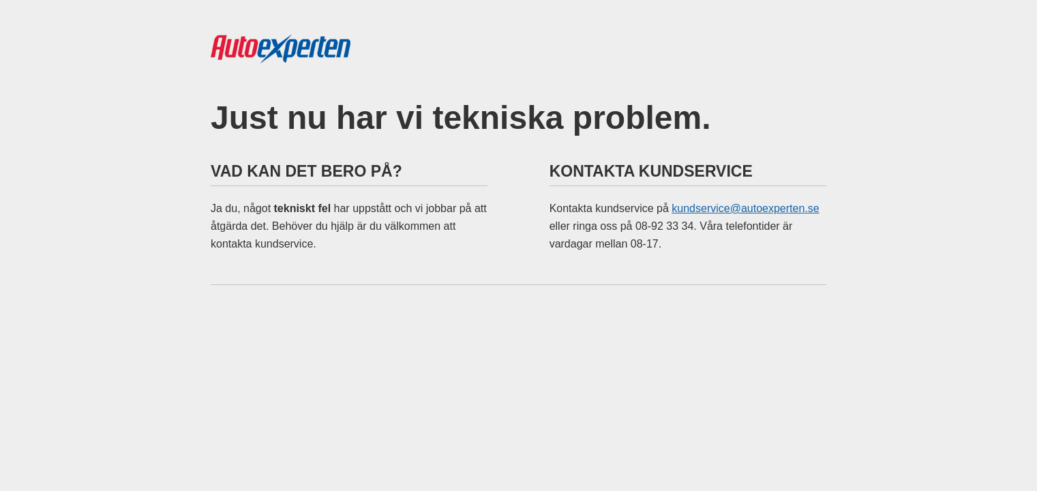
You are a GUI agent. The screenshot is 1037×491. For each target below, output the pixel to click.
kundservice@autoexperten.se (745, 208)
